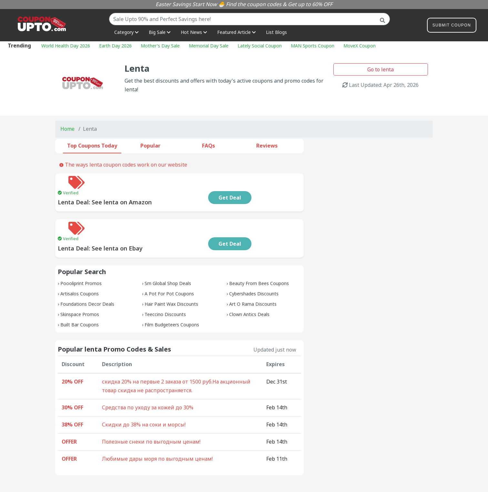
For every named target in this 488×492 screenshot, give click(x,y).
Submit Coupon (451, 26)
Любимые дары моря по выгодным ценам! (157, 432)
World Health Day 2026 (65, 46)
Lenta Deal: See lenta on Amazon (147, 189)
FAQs (208, 145)
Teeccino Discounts (165, 288)
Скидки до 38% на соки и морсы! (144, 398)
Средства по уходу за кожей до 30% (147, 381)
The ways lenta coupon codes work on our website (123, 164)
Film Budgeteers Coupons (172, 299)
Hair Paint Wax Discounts (171, 278)
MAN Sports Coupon (312, 46)
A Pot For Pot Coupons (169, 268)
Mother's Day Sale (160, 46)
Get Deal (272, 184)
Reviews (267, 145)
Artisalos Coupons (79, 268)
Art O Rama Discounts (253, 278)
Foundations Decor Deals (87, 278)
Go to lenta (380, 69)
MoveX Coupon (359, 46)
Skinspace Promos (79, 288)
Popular (150, 145)
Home (67, 128)
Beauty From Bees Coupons (259, 257)
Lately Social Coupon (260, 46)
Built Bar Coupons (79, 299)
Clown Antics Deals (249, 288)
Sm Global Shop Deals (168, 257)
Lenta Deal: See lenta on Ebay (142, 222)
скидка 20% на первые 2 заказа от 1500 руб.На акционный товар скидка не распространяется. (176, 360)
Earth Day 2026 (115, 46)
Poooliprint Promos (81, 257)
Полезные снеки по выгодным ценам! (151, 415)
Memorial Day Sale (209, 46)
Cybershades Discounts (254, 268)
